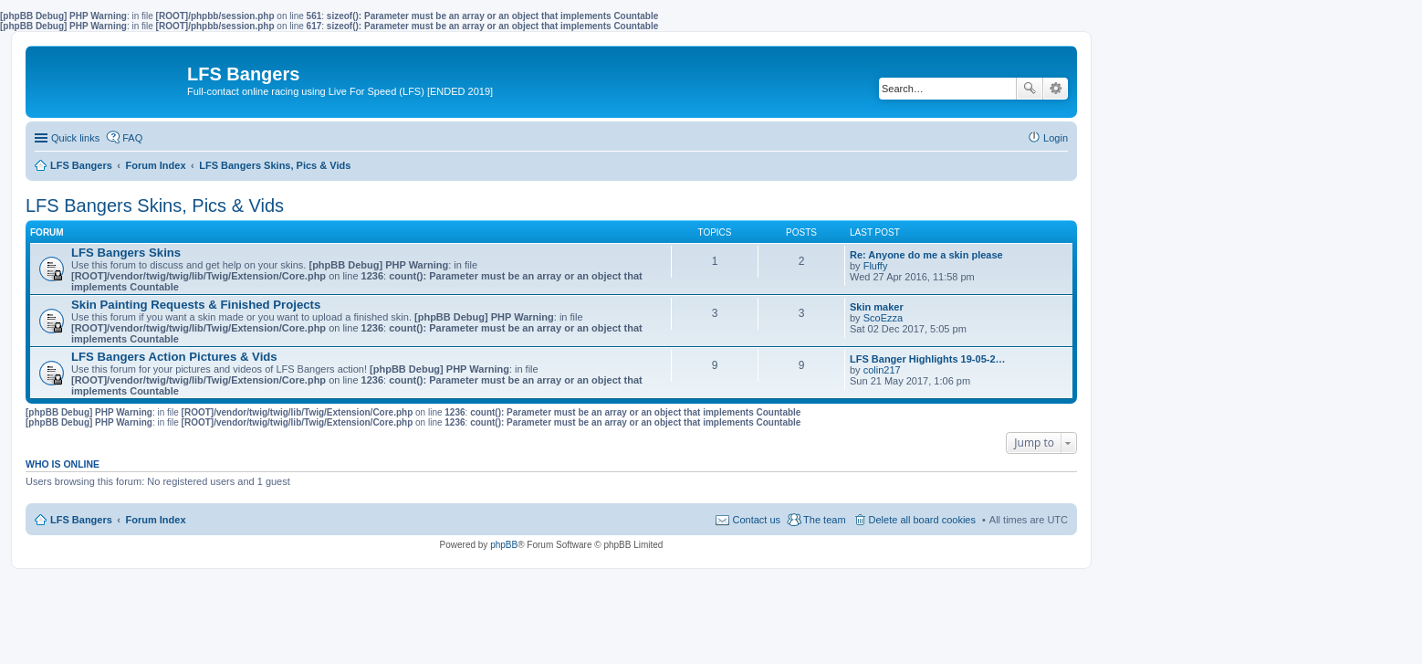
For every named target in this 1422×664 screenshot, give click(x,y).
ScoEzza (883, 317)
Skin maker (877, 306)
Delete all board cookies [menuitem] (922, 519)
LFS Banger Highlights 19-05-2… (928, 358)
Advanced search (1055, 89)
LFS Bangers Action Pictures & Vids (174, 357)
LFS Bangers (81, 519)
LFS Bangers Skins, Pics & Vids (155, 205)
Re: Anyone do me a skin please (926, 254)
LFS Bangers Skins (126, 252)
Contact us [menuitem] (756, 519)
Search (1029, 89)
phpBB (504, 545)
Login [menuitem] (1055, 137)
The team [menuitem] (824, 519)
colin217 (882, 369)
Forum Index (156, 519)
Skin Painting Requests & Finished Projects (195, 304)
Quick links (75, 137)
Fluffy (875, 265)
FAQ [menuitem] (132, 137)
